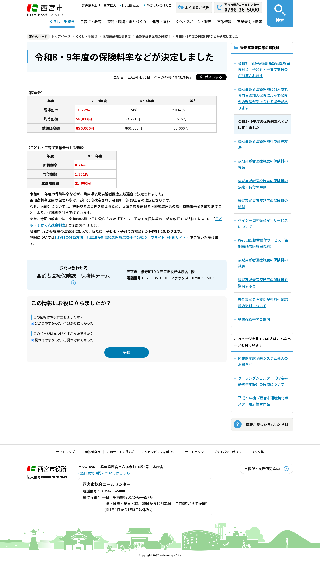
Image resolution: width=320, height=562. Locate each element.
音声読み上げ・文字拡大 (99, 5)
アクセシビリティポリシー (160, 452)
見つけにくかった (80, 340)
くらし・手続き (62, 21)
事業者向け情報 (249, 21)
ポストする (213, 77)
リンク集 (257, 452)
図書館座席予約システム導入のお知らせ (263, 361)
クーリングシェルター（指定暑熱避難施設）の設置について (263, 381)
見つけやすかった (48, 340)
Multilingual (131, 5)
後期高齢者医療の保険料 (153, 36)
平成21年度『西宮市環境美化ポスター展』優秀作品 (263, 401)
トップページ (61, 36)
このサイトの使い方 (121, 452)
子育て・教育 (91, 21)
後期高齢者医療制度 (117, 36)
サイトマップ (65, 452)
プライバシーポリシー (229, 452)
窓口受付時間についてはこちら (105, 473)
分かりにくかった (80, 323)
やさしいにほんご (159, 5)
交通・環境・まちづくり (126, 21)
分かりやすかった (48, 323)
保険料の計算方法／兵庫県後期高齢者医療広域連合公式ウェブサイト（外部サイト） (122, 237)
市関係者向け (91, 452)
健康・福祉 (161, 21)
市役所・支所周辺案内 (262, 468)
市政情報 (224, 21)
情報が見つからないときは (267, 424)
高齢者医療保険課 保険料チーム (73, 275)
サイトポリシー (196, 452)
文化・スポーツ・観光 (193, 21)
